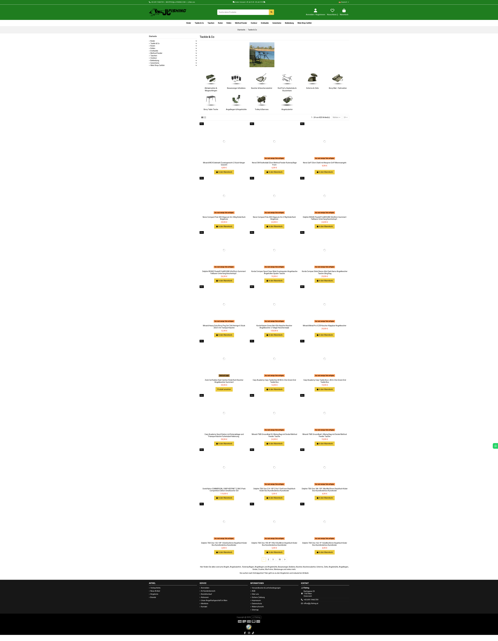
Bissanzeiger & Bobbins (236, 88)
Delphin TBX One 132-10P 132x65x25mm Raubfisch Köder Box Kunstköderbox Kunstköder (224, 544)
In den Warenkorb (224, 172)
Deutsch (344, 2)
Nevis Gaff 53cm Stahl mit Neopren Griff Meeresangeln (324, 163)
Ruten (152, 46)
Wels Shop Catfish (157, 65)
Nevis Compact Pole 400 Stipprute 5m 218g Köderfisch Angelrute (274, 218)
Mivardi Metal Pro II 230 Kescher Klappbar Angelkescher (324, 326)
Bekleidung (154, 60)
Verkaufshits (155, 588)
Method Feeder (156, 53)
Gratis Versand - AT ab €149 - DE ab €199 (249, 2)
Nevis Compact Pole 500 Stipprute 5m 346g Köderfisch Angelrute (224, 218)
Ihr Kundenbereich (208, 591)
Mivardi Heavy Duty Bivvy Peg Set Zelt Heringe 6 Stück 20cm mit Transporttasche (224, 327)
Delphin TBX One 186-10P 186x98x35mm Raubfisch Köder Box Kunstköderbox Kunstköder (325, 490)
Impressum (256, 600)
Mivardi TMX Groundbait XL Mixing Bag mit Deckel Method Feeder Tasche (274, 435)
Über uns (191, 2)
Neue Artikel (155, 591)
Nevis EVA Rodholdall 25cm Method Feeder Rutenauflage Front (274, 164)
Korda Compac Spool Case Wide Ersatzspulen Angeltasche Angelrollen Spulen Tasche (274, 272)
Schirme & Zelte (312, 88)
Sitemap (255, 610)
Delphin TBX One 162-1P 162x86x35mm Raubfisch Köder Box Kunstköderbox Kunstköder (324, 544)
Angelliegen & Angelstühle (236, 109)
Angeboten (284, 573)
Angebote (154, 594)
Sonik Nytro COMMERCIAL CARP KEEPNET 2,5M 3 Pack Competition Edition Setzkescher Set (224, 490)
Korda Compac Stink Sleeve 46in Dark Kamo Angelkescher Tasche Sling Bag (324, 272)
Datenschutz (257, 604)
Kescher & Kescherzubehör (261, 88)
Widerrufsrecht (258, 607)
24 (346, 117)
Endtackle (154, 51)
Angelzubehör (287, 109)
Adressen (205, 597)
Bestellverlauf (206, 594)
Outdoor (153, 58)
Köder (152, 41)
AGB (253, 591)
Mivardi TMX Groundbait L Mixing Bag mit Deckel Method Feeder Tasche (325, 435)
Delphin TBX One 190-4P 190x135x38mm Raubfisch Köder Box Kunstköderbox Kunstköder (274, 544)
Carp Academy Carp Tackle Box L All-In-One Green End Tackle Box (324, 381)
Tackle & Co (154, 43)
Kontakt (204, 607)
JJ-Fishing (256, 617)
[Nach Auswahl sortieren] (336, 117)
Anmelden (205, 588)
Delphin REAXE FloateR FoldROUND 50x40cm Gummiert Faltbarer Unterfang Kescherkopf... (324, 218)
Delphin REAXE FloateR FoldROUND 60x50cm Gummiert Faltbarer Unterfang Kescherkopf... (224, 272)
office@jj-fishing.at (311, 603)
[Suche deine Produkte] (271, 12)
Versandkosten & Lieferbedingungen (266, 588)
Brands (153, 597)
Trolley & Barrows (262, 109)
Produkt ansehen (224, 389)
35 (280, 559)
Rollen (152, 48)
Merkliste (204, 604)
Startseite (153, 36)
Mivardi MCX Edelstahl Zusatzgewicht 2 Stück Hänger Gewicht (224, 164)
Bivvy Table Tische (211, 109)
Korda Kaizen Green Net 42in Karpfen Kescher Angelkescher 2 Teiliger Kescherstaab (274, 327)
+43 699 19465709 (156, 2)
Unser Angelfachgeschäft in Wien (214, 600)
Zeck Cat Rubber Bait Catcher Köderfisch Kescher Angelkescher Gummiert (224, 381)
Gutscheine (154, 63)
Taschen (153, 56)
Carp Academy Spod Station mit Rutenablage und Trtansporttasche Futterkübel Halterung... (224, 435)
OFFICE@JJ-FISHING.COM (176, 2)
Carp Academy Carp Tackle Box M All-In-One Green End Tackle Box (274, 381)
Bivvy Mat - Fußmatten (338, 88)
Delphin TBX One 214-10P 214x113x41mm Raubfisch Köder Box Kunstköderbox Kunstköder (274, 490)
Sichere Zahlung (258, 597)
